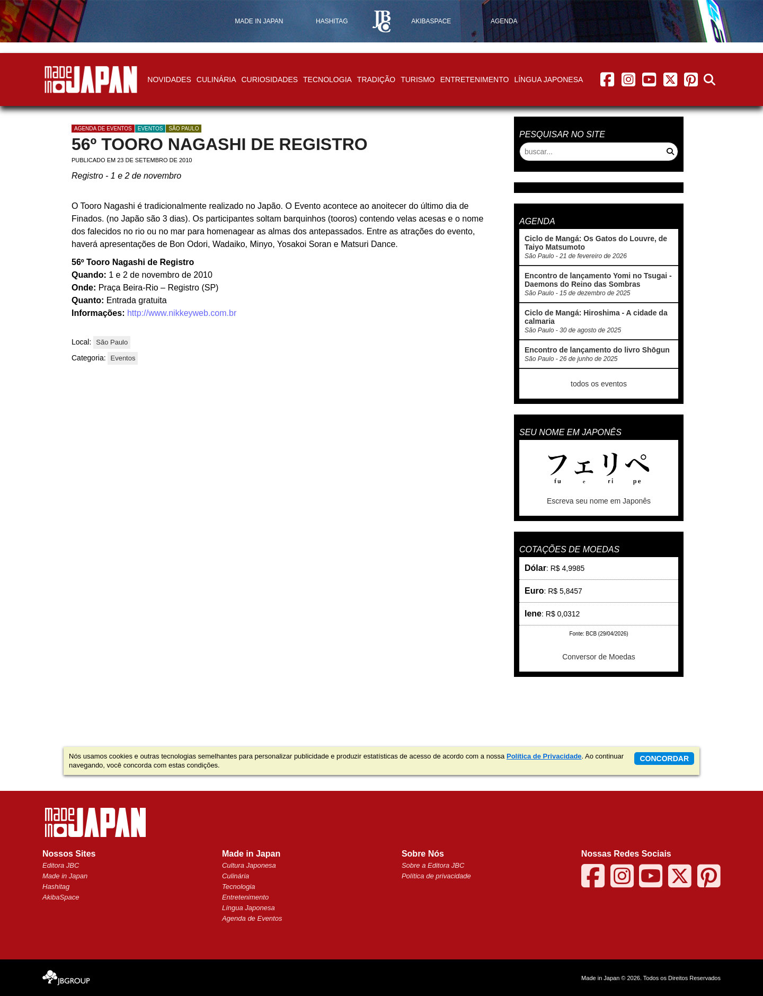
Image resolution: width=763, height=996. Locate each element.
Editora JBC (60, 865)
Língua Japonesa (548, 79)
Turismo (418, 79)
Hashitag (55, 887)
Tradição (376, 79)
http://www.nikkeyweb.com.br (181, 313)
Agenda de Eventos (252, 918)
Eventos (150, 128)
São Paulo (183, 128)
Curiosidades (269, 79)
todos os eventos (599, 384)
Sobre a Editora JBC (433, 865)
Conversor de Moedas (598, 657)
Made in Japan (64, 876)
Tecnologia (327, 79)
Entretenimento (474, 79)
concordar (664, 758)
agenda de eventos (103, 128)
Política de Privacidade (544, 756)
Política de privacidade (436, 876)
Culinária (216, 79)
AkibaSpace (60, 897)
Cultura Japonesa (249, 865)
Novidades (169, 79)
